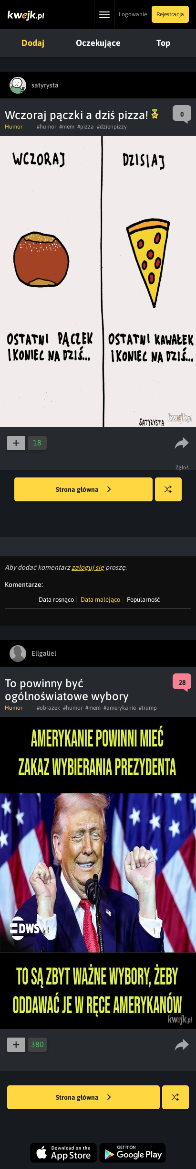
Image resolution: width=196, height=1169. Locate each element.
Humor (13, 126)
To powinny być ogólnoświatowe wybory (67, 690)
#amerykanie (119, 707)
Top (163, 43)
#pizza (85, 126)
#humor (46, 126)
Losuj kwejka (172, 494)
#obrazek (48, 707)
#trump (148, 707)
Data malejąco (100, 599)
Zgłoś (182, 467)
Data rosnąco (56, 599)
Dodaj (32, 43)
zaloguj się (88, 567)
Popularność (143, 599)
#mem (66, 126)
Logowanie (133, 14)
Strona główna (83, 490)
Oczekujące (98, 43)
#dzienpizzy (112, 126)
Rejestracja (170, 14)
